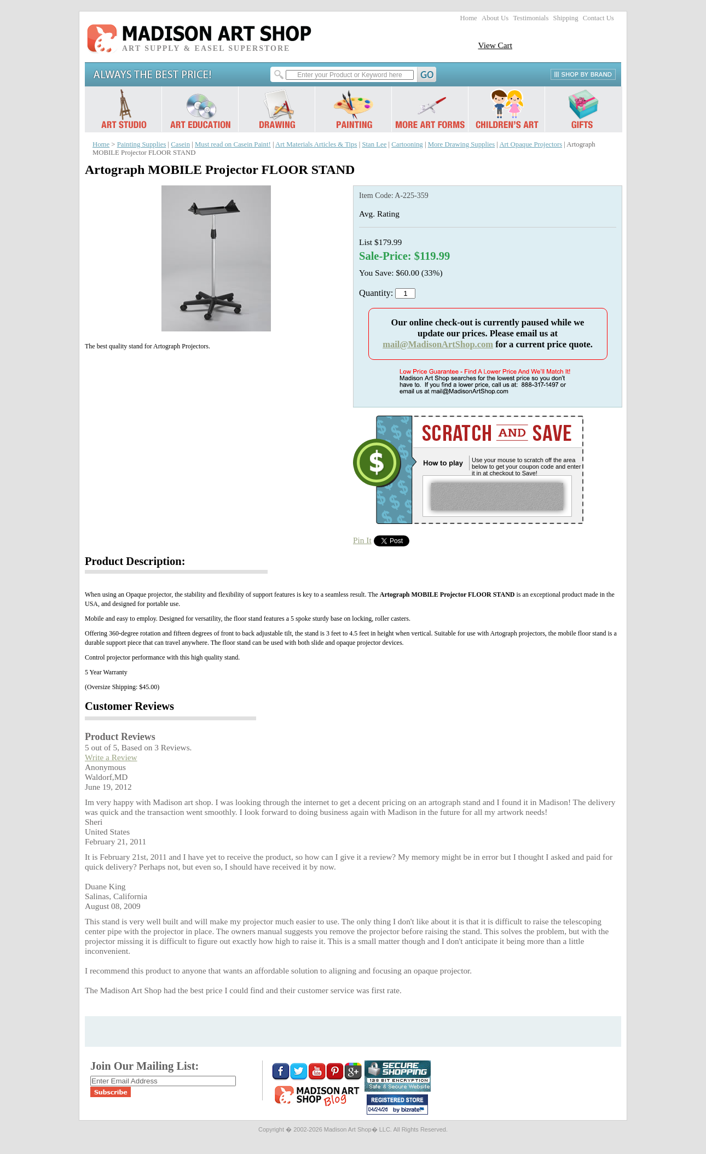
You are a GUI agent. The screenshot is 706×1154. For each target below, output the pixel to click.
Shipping (565, 18)
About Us (495, 18)
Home (468, 18)
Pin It (362, 540)
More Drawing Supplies (461, 144)
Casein (180, 144)
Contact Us (598, 18)
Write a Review (111, 757)
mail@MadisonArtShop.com (438, 344)
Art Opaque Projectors (530, 144)
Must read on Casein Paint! (233, 144)
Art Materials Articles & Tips (316, 144)
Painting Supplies (141, 144)
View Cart (495, 45)
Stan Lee (374, 144)
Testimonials (530, 18)
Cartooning (407, 144)
